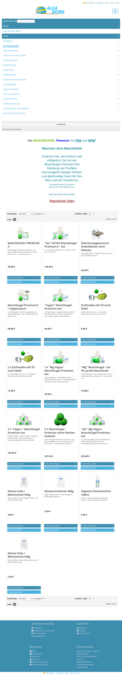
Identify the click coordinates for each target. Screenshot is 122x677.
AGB (32, 651)
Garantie (34, 659)
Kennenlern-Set (11, 51)
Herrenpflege (9, 75)
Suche (37, 21)
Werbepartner (83, 654)
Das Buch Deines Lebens (14, 113)
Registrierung (102, 3)
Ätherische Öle (10, 99)
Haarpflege (8, 70)
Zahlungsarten (38, 636)
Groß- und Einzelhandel (87, 656)
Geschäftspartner (84, 662)
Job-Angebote (84, 633)
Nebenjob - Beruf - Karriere (88, 651)
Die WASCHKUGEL (11, 46)
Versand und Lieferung (42, 631)
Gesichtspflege (10, 60)
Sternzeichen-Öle (11, 104)
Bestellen (36, 628)
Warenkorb (89, 3)
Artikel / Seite (81, 214)
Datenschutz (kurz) (39, 662)
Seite (9, 219)
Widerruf (35, 656)
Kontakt (81, 631)
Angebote (8, 41)
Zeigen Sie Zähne (11, 89)
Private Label (82, 667)
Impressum (36, 654)
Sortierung (11, 214)
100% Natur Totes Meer (14, 55)
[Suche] (26, 21)
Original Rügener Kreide (15, 80)
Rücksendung (38, 633)
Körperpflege (9, 65)
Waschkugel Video (12, 31)
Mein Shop (114, 3)
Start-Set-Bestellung (85, 664)
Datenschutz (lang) (39, 664)
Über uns (82, 628)
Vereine (80, 659)
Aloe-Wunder (9, 84)
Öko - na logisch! (11, 94)
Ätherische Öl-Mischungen (16, 108)
